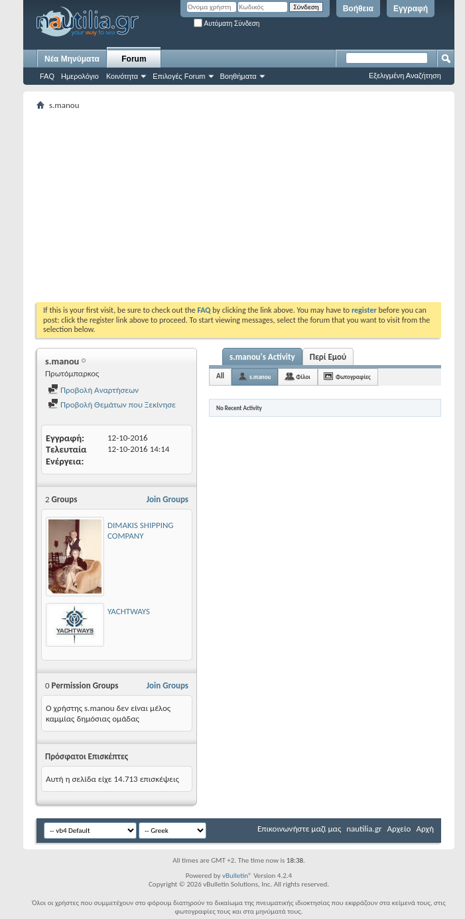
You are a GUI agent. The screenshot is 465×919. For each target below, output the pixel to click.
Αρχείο (399, 829)
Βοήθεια (358, 8)
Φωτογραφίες (353, 376)
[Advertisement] (250, 206)
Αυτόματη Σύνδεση (226, 23)
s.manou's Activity (262, 357)
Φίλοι (303, 376)
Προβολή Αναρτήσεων (93, 390)
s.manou (260, 376)
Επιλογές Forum (179, 76)
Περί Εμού (328, 357)
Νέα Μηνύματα (72, 59)
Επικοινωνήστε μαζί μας (299, 829)
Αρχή (425, 829)
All (220, 376)
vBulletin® (237, 875)
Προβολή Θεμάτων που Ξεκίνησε (112, 404)
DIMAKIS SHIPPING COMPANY (140, 530)
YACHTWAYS (128, 611)
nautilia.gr (363, 829)
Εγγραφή (410, 8)
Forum (133, 59)
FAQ (47, 76)
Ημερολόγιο (80, 76)
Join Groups (167, 499)
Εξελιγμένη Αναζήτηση (405, 76)
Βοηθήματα (238, 76)
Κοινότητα (122, 76)
